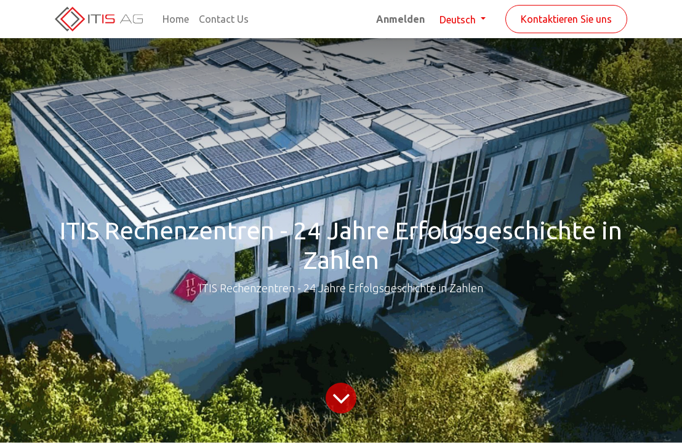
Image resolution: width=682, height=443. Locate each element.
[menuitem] (176, 19)
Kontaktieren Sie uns (566, 19)
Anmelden (400, 19)
